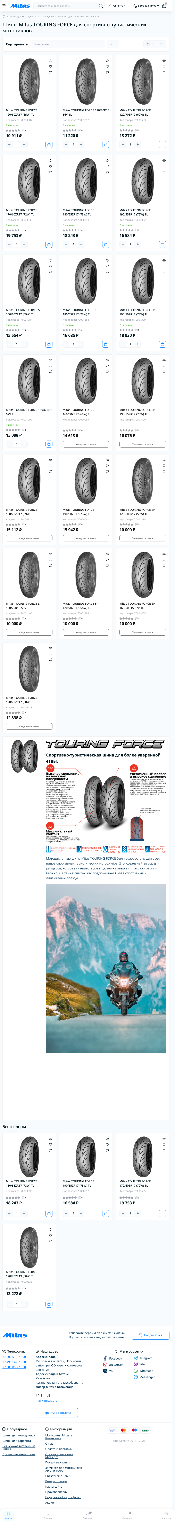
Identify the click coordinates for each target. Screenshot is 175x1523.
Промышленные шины (18, 1454)
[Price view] (161, 44)
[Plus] (24, 144)
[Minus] (9, 144)
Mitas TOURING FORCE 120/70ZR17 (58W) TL (21, 700)
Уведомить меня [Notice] (86, 444)
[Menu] (4, 5)
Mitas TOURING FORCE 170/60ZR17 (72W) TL (21, 212)
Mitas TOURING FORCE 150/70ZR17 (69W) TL (21, 512)
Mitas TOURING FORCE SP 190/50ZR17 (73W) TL (137, 312)
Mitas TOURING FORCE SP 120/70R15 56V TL (24, 606)
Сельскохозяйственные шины (18, 1447)
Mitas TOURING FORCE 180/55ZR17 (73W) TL (78, 212)
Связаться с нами (57, 1476)
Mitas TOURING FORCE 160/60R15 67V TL (29, 412)
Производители (56, 1492)
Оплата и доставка (58, 1449)
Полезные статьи (57, 1462)
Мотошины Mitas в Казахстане (58, 1436)
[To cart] (48, 144)
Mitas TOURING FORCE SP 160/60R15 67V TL (137, 606)
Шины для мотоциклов (22, 16)
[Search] (101, 6)
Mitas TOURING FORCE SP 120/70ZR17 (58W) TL (80, 606)
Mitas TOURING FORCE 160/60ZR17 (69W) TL (78, 412)
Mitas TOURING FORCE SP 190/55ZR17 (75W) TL (137, 412)
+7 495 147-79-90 (14, 1362)
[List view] (155, 44)
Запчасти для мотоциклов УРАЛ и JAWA (63, 1469)
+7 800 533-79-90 (14, 1357)
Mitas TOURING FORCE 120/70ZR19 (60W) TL (135, 112)
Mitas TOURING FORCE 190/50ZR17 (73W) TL (78, 512)
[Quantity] (17, 144)
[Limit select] (113, 44)
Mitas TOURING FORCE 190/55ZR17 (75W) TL (135, 212)
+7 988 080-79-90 (14, 1367)
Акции (49, 1502)
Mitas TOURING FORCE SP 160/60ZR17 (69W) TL (24, 312)
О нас (49, 1443)
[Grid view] (148, 44)
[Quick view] (50, 60)
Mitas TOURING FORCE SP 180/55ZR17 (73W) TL (80, 312)
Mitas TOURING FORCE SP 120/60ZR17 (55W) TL (137, 512)
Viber (140, 1364)
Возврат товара (56, 1481)
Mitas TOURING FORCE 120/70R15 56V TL (86, 112)
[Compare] (50, 72)
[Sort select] (68, 44)
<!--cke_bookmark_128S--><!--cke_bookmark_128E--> (77, 1100)
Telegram (142, 1358)
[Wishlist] (50, 66)
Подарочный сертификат (63, 1497)
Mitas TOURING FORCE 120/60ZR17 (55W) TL (21, 112)
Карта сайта (53, 1486)
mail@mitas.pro (46, 1400)
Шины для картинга (16, 1441)
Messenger (144, 1377)
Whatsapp (143, 1371)
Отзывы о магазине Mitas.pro (59, 1455)
